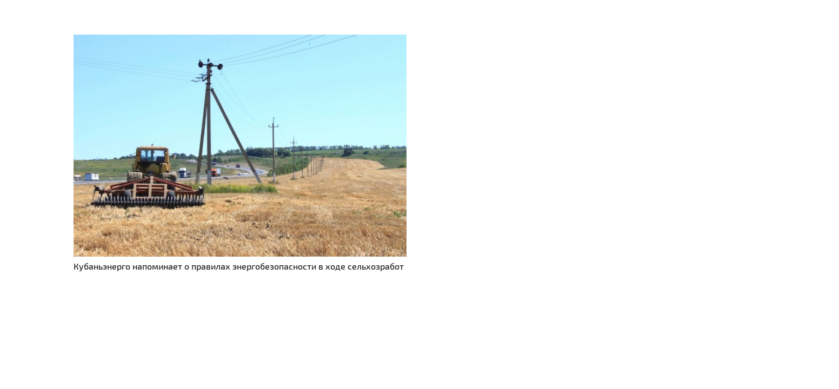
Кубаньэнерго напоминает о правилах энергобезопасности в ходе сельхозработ (239, 266)
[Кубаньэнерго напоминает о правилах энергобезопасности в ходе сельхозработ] (240, 41)
